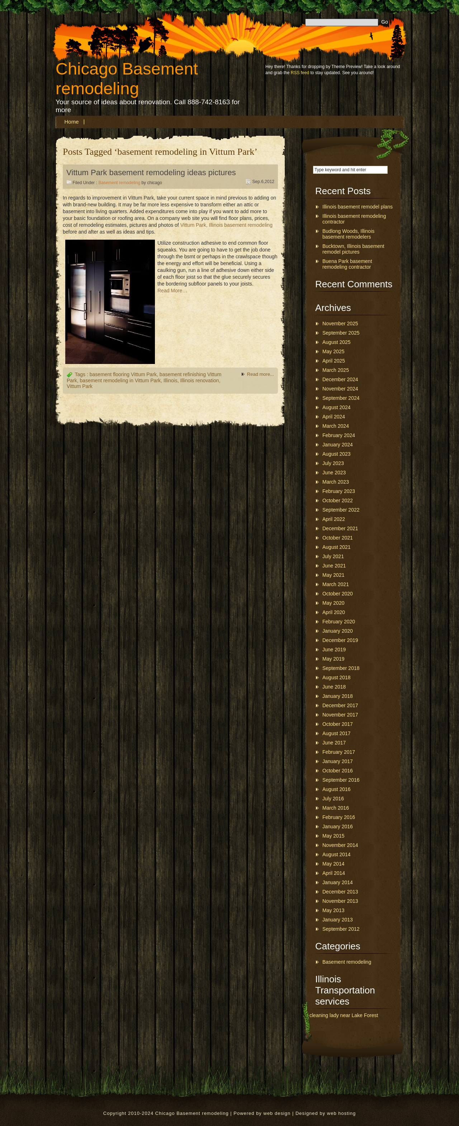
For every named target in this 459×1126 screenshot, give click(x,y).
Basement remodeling (119, 182)
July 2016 (333, 798)
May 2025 (333, 351)
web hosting (341, 1113)
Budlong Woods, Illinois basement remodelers (348, 234)
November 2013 (340, 901)
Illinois (171, 380)
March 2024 (335, 426)
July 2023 (333, 463)
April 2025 (333, 361)
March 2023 (335, 482)
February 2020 (338, 621)
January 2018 (337, 696)
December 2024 (340, 379)
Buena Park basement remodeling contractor (347, 264)
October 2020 (337, 593)
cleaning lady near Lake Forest (343, 1015)
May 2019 (333, 659)
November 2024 (340, 389)
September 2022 (341, 510)
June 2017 (334, 743)
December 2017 (340, 705)
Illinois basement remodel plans (357, 207)
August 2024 (336, 407)
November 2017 (340, 715)
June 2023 (334, 472)
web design (277, 1113)
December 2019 (340, 640)
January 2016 (337, 826)
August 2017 (336, 733)
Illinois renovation (199, 380)
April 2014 (333, 873)
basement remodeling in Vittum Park (120, 380)
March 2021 (335, 584)
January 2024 (337, 444)
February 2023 (338, 491)
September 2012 (341, 929)
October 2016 (337, 770)
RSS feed (300, 72)
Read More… (172, 290)
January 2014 (337, 882)
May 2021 (333, 575)
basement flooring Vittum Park (123, 374)
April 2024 (333, 417)
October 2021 (337, 538)
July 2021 (333, 556)
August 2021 (336, 547)
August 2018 (336, 677)
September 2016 (341, 780)
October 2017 (337, 724)
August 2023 (336, 454)
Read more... (260, 374)
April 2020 (333, 612)
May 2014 (333, 864)
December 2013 (340, 892)
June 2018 (334, 687)
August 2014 (336, 854)
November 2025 (340, 323)
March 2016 (335, 808)
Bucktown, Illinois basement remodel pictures (353, 249)
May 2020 (333, 603)
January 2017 (337, 761)
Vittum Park (80, 386)
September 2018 (341, 668)
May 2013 (333, 910)
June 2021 (334, 566)
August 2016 (336, 789)
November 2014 (340, 845)
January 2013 (337, 920)
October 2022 (337, 500)
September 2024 (341, 398)
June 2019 (334, 649)
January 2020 (337, 631)
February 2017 (338, 752)
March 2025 (335, 370)
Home (72, 122)
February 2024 (338, 435)
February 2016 (338, 817)
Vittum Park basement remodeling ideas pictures (151, 172)
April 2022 (333, 519)
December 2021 (340, 528)
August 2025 (336, 342)
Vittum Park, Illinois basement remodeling (226, 225)
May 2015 (333, 836)
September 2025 (341, 333)
